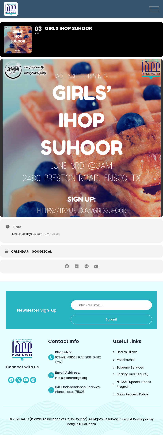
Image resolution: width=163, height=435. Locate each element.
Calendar (20, 252)
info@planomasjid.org (71, 378)
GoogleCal (42, 252)
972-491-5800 (65, 357)
